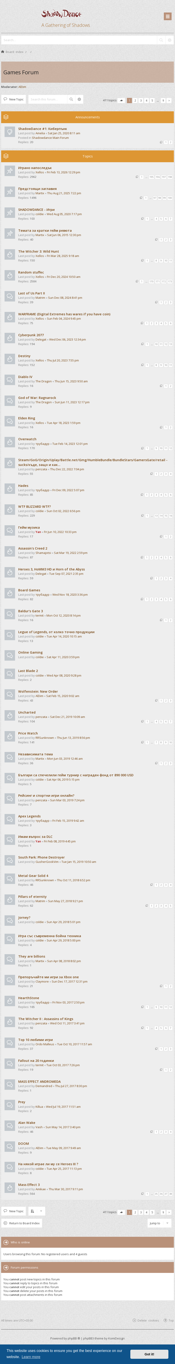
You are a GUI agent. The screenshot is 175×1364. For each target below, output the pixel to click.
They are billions (31, 956)
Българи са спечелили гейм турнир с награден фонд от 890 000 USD (76, 775)
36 (161, 1193)
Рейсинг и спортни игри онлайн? (46, 795)
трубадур (42, 444)
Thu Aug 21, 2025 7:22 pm (64, 193)
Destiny (24, 356)
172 (164, 281)
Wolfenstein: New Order (38, 691)
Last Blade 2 (28, 671)
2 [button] (135, 100)
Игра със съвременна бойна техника (49, 936)
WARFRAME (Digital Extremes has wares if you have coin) (64, 314)
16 (170, 515)
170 (151, 281)
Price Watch (28, 733)
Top (171, 1320)
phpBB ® (74, 1338)
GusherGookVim (47, 862)
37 (166, 1193)
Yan (38, 532)
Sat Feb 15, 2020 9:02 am (62, 696)
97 (155, 197)
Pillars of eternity (32, 896)
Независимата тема (35, 754)
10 (166, 260)
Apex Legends (29, 816)
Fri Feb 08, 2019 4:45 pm (60, 841)
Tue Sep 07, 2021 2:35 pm (66, 574)
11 (170, 260)
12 (166, 344)
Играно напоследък (35, 168)
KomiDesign (116, 1338)
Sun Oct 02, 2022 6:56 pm (63, 511)
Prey (21, 1102)
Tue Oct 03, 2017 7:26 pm (63, 1065)
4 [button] (146, 100)
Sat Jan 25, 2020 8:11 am (64, 133)
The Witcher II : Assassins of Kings (45, 1019)
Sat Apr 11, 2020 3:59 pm (63, 657)
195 (151, 177)
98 (159, 197)
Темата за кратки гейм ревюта (45, 230)
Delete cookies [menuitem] (148, 1320)
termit (40, 615)
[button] (121, 100)
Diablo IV (25, 377)
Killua (39, 1107)
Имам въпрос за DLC (35, 836)
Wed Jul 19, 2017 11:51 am (63, 1107)
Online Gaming (30, 652)
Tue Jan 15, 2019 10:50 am (79, 862)
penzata (41, 469)
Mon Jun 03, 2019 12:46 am (65, 759)
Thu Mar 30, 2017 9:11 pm (66, 1189)
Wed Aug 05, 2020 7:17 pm (64, 214)
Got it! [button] (149, 1354)
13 (170, 344)
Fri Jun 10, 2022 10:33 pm (60, 532)
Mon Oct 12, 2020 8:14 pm (63, 615)
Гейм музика (29, 527)
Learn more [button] (31, 1357)
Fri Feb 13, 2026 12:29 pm (63, 172)
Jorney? (24, 917)
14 (161, 515)
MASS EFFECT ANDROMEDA (39, 1081)
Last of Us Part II (31, 293)
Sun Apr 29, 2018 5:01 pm (63, 922)
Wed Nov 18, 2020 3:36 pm (70, 594)
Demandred (44, 1086)
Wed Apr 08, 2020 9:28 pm (64, 675)
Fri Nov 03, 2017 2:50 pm (68, 1002)
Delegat (41, 339)
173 (170, 281)
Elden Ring (26, 418)
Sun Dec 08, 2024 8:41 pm (65, 298)
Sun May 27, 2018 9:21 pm (65, 901)
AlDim (22, 87)
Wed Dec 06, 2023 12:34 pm (67, 339)
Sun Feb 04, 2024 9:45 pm (64, 318)
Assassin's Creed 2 (32, 548)
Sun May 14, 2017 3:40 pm (63, 1127)
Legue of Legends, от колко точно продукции (56, 632)
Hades (23, 485)
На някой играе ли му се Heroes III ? (48, 1164)
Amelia (40, 133)
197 (164, 177)
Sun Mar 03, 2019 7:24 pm (67, 800)
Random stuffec (31, 272)
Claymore (42, 981)
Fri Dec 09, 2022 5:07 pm (68, 490)
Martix (40, 193)
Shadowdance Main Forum (50, 138)
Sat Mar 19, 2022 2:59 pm (71, 553)
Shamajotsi (43, 553)
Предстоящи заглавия (37, 189)
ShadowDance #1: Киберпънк (42, 129)
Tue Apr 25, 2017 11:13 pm (64, 1169)
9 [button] (163, 100)
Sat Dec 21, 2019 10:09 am (67, 717)
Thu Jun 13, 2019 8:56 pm (73, 738)
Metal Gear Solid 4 (33, 876)
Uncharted (27, 712)
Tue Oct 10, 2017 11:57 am (74, 1044)
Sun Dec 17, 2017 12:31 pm (70, 981)
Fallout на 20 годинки (36, 1060)
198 (170, 177)
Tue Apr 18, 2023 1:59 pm (63, 423)
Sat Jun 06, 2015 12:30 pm (64, 235)
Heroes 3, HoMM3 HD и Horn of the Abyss (51, 569)
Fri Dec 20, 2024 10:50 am (63, 277)
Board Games (29, 590)
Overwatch (27, 439)
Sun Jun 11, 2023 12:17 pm (72, 402)
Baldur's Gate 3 (30, 611)
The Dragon (44, 381)
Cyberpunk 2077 (31, 335)
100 (170, 197)
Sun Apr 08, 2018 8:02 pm (64, 961)
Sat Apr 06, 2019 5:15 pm (63, 779)
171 (158, 281)
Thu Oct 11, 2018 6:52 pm (73, 880)
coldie (40, 214)
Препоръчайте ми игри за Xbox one (48, 977)
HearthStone (28, 998)
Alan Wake (26, 1122)
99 (164, 197)
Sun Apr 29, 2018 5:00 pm (63, 940)
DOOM (23, 1143)
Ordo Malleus (45, 1044)
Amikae (41, 1189)
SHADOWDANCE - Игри (36, 209)
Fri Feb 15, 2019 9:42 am (68, 821)
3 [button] (141, 100)
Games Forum (21, 72)
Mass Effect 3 (29, 1184)
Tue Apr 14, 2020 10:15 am (64, 636)
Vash (39, 1127)
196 (158, 177)
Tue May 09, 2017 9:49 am (63, 1148)
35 (156, 1193)
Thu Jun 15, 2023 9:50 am (71, 381)
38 (170, 1193)
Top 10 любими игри (35, 1040)
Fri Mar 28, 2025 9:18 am (63, 256)
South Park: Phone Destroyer (41, 857)
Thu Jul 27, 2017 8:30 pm (71, 1086)
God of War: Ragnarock (37, 398)
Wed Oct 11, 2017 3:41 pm (67, 1023)
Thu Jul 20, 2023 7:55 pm (63, 360)
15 (166, 515)
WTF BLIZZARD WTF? (34, 506)
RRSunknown (45, 738)
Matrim (40, 298)
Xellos (40, 172)
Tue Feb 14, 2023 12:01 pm (70, 444)
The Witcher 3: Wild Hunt (38, 251)
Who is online (20, 1242)
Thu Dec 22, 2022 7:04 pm (67, 469)
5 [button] (152, 100)
